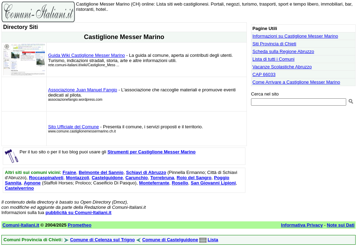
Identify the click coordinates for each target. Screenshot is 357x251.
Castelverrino (19, 188)
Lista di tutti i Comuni (273, 59)
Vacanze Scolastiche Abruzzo (282, 66)
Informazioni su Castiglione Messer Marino (295, 36)
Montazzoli (77, 177)
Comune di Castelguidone (170, 239)
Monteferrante (154, 182)
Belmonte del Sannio (101, 172)
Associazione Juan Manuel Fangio (82, 89)
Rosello (180, 182)
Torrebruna (162, 177)
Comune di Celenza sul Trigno (102, 239)
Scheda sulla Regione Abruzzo (283, 51)
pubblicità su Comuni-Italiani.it (78, 212)
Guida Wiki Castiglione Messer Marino (86, 55)
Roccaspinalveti (46, 177)
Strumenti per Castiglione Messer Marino (151, 151)
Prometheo (79, 225)
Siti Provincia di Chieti (274, 43)
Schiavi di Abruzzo (146, 172)
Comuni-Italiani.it (20, 225)
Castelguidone (107, 177)
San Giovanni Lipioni (213, 182)
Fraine (69, 172)
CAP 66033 (263, 74)
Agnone (32, 182)
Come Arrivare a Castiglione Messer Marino (296, 82)
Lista (212, 239)
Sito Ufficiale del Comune (73, 126)
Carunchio (137, 177)
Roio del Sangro (194, 177)
